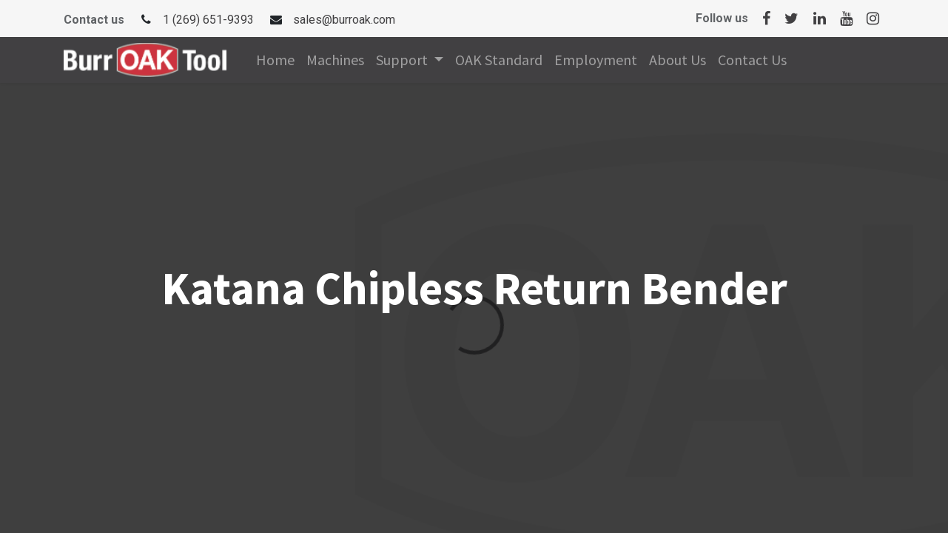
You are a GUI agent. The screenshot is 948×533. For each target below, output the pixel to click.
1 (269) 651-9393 (208, 20)
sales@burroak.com (344, 20)
